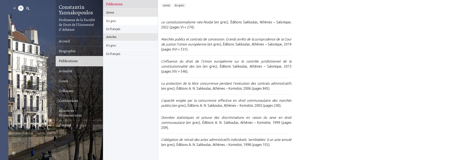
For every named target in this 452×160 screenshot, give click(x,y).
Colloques (66, 90)
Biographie (67, 51)
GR (14, 8)
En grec (111, 21)
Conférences (68, 100)
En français (113, 29)
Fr (21, 8)
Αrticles (111, 37)
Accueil (64, 41)
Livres (110, 12)
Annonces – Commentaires (70, 113)
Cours (63, 81)
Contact (65, 125)
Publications (68, 61)
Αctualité (65, 71)
